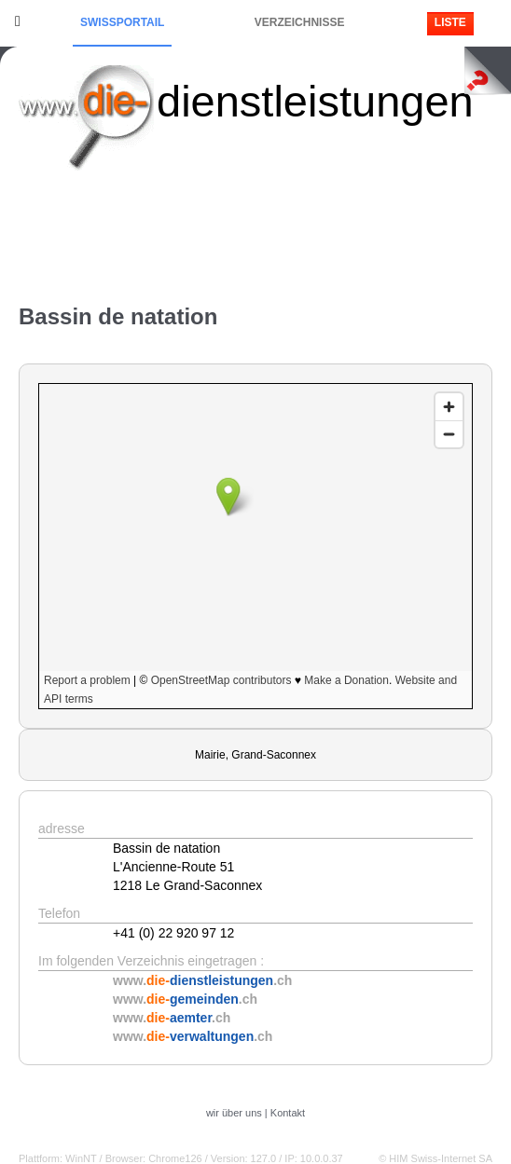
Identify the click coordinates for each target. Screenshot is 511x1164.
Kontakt (287, 1112)
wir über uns (234, 1112)
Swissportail (122, 22)
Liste (450, 22)
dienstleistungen (315, 101)
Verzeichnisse (300, 22)
